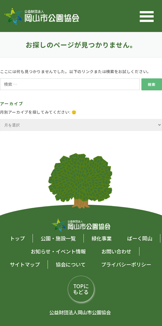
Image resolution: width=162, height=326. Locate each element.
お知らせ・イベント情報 (58, 251)
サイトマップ (25, 264)
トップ (17, 238)
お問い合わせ (116, 251)
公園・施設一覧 (58, 238)
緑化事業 (102, 238)
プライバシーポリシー (126, 264)
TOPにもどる (81, 288)
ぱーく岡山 (139, 238)
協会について (70, 264)
